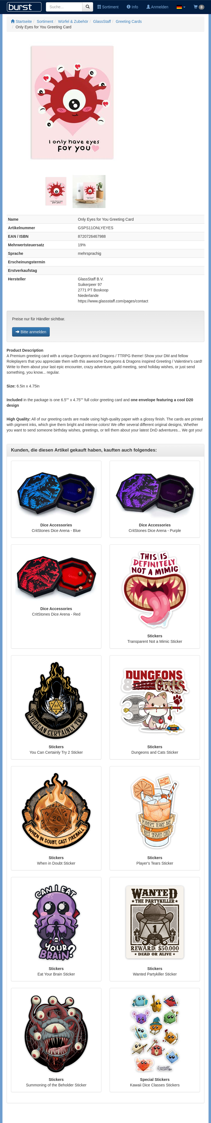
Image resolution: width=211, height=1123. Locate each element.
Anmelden (157, 7)
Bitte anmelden (31, 332)
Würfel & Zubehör (73, 21)
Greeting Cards (129, 21)
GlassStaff (102, 21)
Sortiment (108, 7)
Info (132, 7)
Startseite (21, 21)
